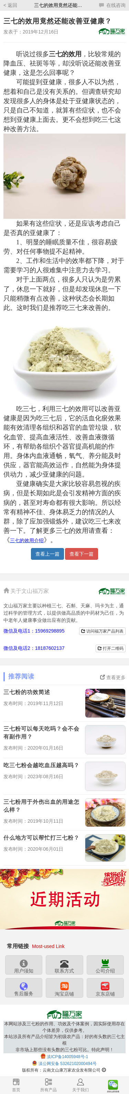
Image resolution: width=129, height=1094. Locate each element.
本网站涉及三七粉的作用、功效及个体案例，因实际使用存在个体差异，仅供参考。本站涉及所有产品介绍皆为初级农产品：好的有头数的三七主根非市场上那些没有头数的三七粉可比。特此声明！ (64, 1036)
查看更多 (113, 677)
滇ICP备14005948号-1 (67, 1056)
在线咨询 (112, 5)
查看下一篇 (81, 554)
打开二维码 (110, 648)
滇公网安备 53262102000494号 (68, 1063)
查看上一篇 (47, 554)
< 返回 (10, 5)
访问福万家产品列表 (102, 631)
